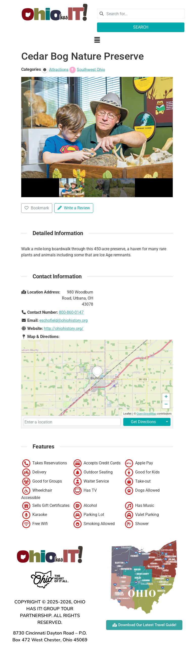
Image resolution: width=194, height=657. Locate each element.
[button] (97, 40)
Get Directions (143, 421)
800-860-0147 (71, 312)
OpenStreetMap (146, 413)
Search (140, 27)
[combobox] (140, 13)
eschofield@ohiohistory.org (63, 320)
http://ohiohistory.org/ (63, 328)
